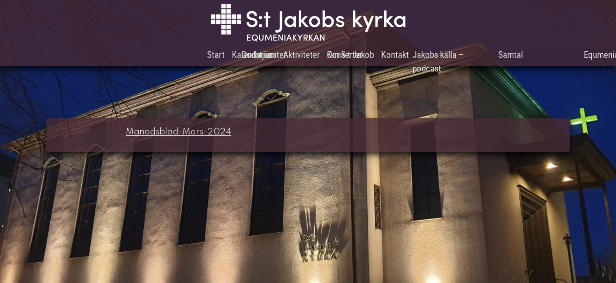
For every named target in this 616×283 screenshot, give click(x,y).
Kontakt (395, 55)
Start (216, 55)
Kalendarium (254, 55)
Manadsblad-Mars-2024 (178, 132)
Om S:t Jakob (350, 55)
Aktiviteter (301, 55)
